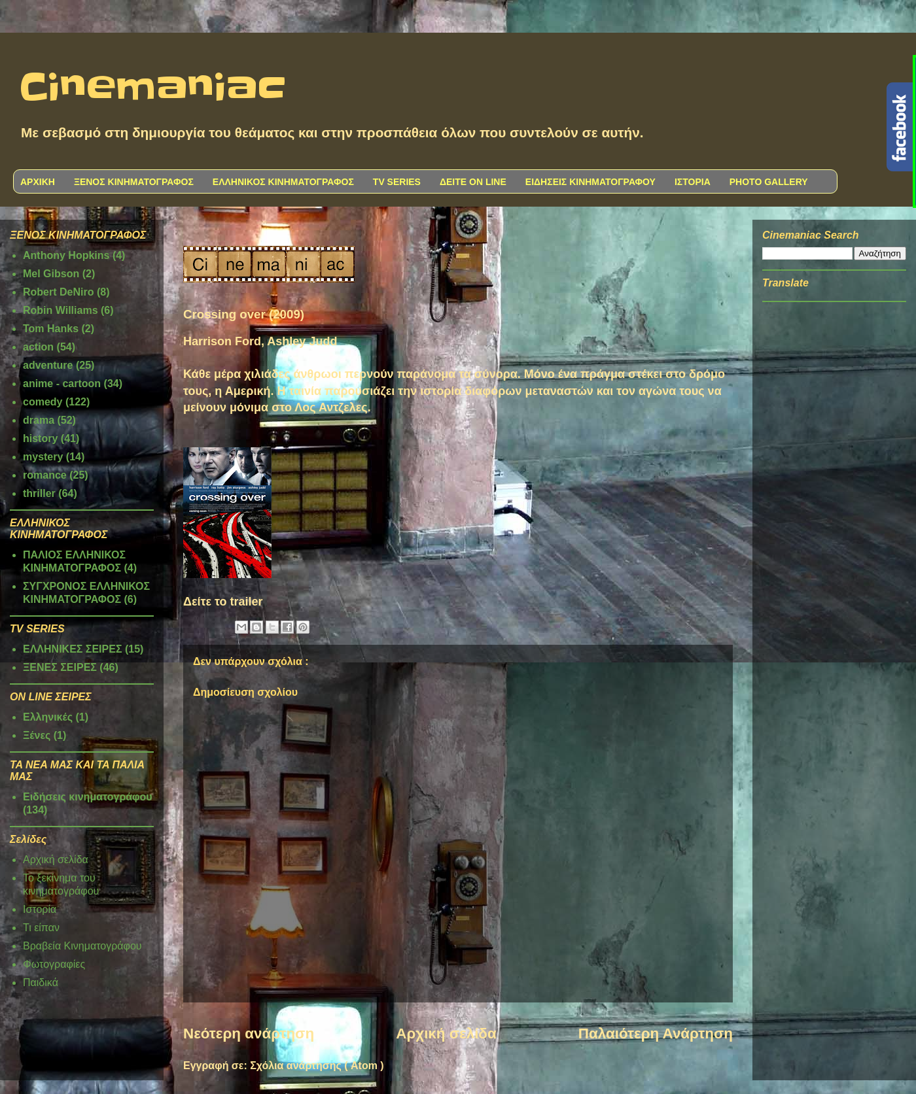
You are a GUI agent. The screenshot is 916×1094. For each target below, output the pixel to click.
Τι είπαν (41, 927)
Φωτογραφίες (54, 964)
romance (45, 475)
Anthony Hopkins (66, 255)
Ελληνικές (48, 717)
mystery (43, 456)
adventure (48, 365)
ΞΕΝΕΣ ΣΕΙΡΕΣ (60, 667)
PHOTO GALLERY (769, 182)
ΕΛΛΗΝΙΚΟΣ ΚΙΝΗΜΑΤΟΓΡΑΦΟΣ (283, 182)
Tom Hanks (51, 328)
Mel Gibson (51, 273)
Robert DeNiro (58, 292)
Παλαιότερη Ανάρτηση (655, 1033)
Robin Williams (60, 310)
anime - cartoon (62, 383)
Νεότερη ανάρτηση (248, 1033)
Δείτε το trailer (223, 601)
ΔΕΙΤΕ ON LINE (473, 182)
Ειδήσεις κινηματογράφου (87, 796)
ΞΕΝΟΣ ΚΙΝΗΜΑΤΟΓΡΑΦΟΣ (134, 182)
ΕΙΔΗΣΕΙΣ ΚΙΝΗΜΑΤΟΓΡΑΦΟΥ (590, 182)
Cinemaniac (153, 88)
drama (38, 420)
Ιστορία (39, 909)
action (38, 346)
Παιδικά (40, 982)
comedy (42, 401)
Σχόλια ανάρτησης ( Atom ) (316, 1065)
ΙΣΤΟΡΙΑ (693, 182)
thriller (39, 493)
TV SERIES (397, 182)
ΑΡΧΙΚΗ (37, 182)
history (40, 438)
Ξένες (36, 735)
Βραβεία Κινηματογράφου (82, 945)
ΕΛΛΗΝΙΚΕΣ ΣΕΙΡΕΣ (72, 649)
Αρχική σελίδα (446, 1033)
